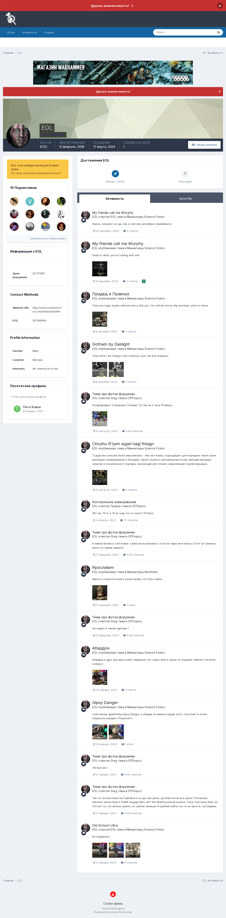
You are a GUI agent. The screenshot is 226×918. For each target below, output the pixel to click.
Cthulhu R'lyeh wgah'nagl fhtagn (123, 443)
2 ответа (129, 331)
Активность (29, 32)
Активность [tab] (115, 198)
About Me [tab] (185, 198)
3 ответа (130, 230)
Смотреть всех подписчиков (48, 238)
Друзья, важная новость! (110, 5)
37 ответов (129, 520)
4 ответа (129, 489)
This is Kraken (32, 407)
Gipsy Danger (105, 702)
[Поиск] (166, 32)
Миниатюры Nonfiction (142, 572)
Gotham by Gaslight (111, 344)
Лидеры (49, 32)
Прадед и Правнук (110, 293)
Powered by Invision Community (113, 912)
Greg (114, 398)
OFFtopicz (135, 398)
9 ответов (129, 862)
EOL (94, 216)
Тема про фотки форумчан (113, 394)
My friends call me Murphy (112, 213)
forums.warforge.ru (113, 908)
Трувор (116, 506)
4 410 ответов (132, 431)
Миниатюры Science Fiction (145, 216)
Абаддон (100, 648)
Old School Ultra (105, 825)
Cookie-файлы (113, 903)
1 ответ (129, 605)
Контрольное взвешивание (114, 502)
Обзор (11, 32)
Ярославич (103, 567)
